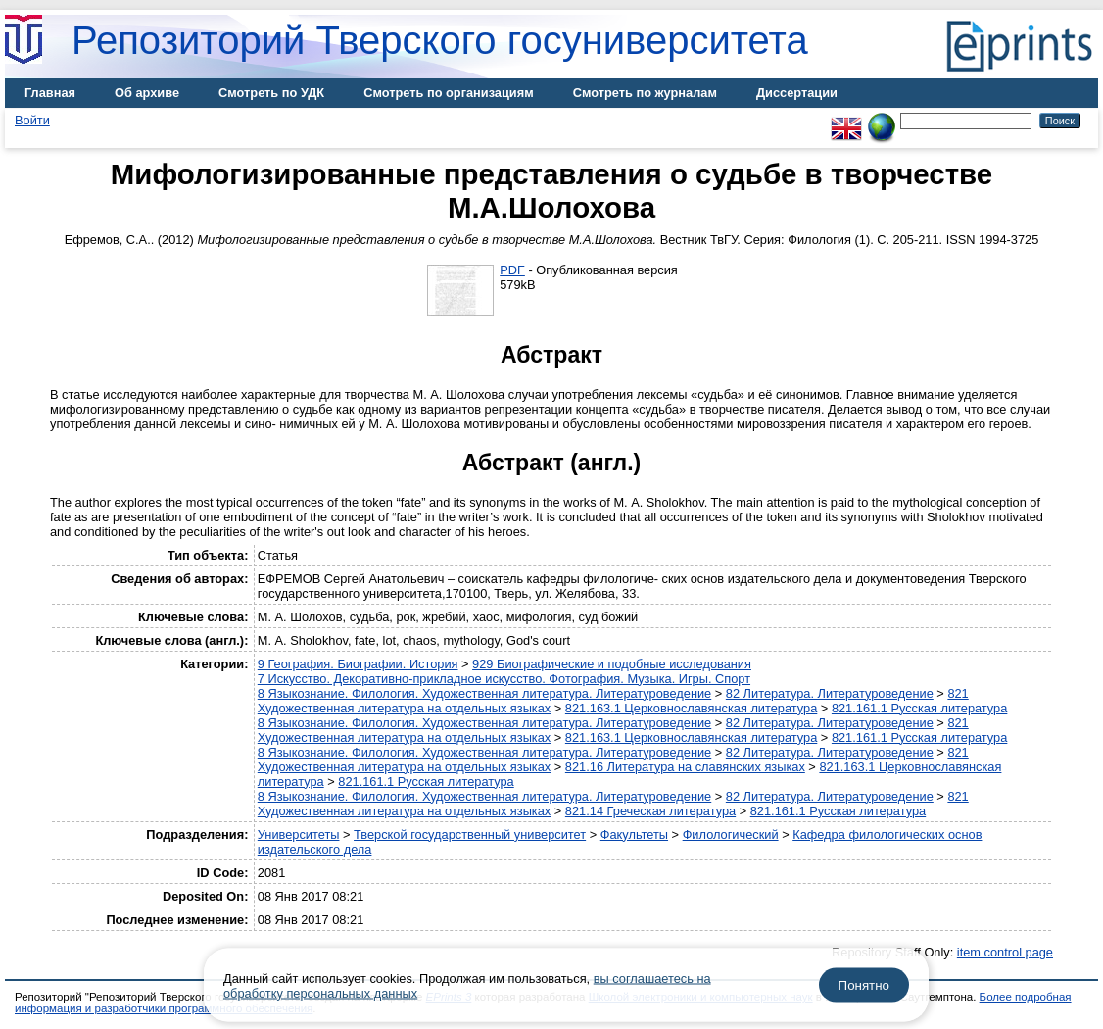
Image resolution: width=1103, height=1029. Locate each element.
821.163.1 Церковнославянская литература (691, 708)
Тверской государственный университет (470, 834)
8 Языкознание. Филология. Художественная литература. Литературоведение (484, 693)
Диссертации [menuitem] (797, 92)
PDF (512, 270)
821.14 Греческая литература (650, 811)
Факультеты (634, 834)
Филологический (731, 834)
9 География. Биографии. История (358, 664)
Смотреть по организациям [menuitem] (448, 92)
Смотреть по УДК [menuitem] (271, 92)
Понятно (864, 985)
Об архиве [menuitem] (147, 92)
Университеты (299, 834)
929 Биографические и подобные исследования (611, 664)
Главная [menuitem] (49, 92)
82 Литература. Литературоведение (830, 693)
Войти (32, 120)
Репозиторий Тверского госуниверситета (440, 40)
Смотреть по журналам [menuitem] (645, 92)
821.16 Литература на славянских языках (685, 767)
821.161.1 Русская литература (919, 708)
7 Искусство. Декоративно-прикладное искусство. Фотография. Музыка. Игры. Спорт (504, 678)
